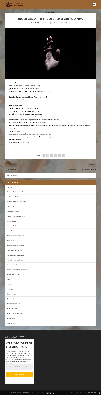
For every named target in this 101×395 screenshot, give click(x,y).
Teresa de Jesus (11, 299)
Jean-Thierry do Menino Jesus (16, 235)
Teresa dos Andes (12, 308)
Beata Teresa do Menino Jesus (16, 197)
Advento (44, 23)
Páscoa (9, 284)
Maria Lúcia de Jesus (13, 274)
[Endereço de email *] (19, 367)
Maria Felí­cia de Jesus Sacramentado (18, 269)
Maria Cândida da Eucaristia (15, 255)
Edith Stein (10, 206)
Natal (8, 279)
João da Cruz (11, 240)
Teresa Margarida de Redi (14, 313)
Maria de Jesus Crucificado (15, 260)
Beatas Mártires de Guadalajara (16, 201)
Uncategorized (11, 323)
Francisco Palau (11, 221)
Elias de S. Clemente (13, 211)
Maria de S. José (12, 265)
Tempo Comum (11, 294)
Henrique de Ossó (12, 226)
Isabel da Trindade (12, 231)
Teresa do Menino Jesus (14, 303)
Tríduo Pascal (11, 318)
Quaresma (10, 289)
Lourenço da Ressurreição (14, 250)
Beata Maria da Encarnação (15, 192)
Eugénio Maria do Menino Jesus (59, 23)
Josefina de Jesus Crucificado (15, 245)
